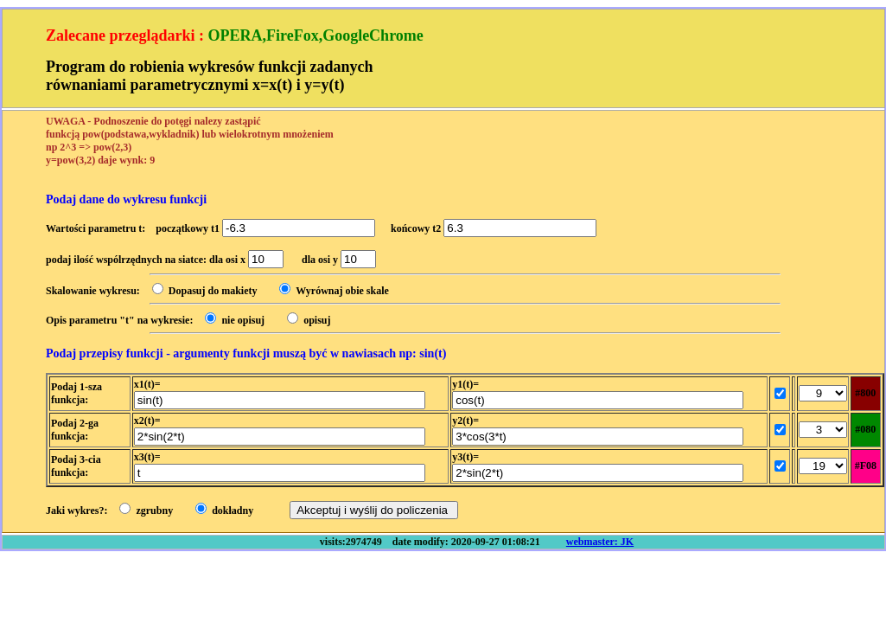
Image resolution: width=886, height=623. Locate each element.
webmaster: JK (600, 542)
